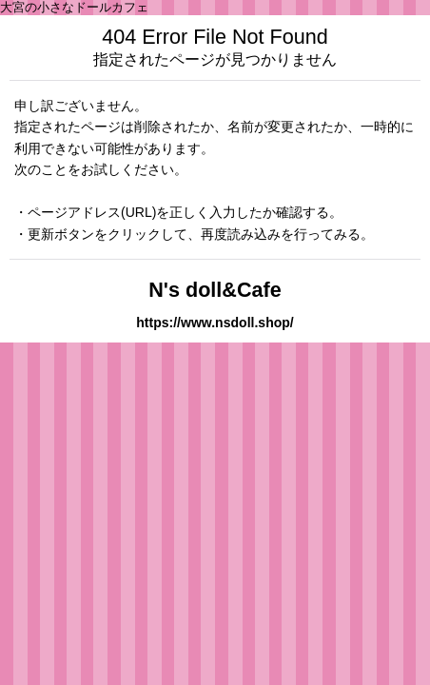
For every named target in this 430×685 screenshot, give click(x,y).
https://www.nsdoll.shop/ (215, 322)
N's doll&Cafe (215, 290)
